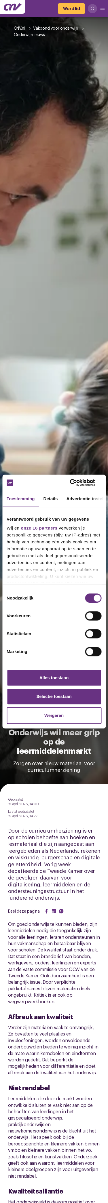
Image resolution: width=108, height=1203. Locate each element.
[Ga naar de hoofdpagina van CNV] (13, 7)
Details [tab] (50, 498)
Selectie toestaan (54, 696)
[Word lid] (71, 8)
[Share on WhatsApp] (61, 911)
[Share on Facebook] (46, 911)
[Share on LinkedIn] (54, 911)
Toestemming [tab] (21, 498)
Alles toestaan (54, 677)
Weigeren (54, 715)
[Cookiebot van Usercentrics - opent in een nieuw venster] (76, 482)
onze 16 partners (39, 528)
